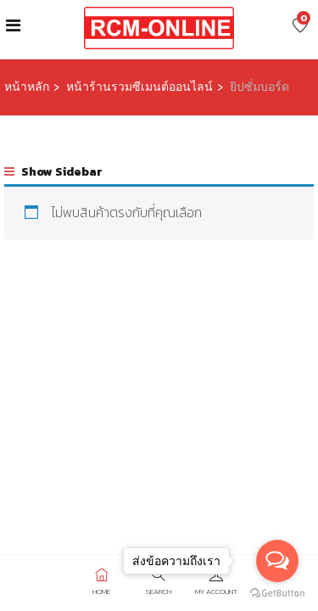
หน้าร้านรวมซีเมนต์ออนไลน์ (139, 87)
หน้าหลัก (26, 87)
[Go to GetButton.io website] (277, 593)
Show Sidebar (53, 172)
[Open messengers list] (277, 561)
